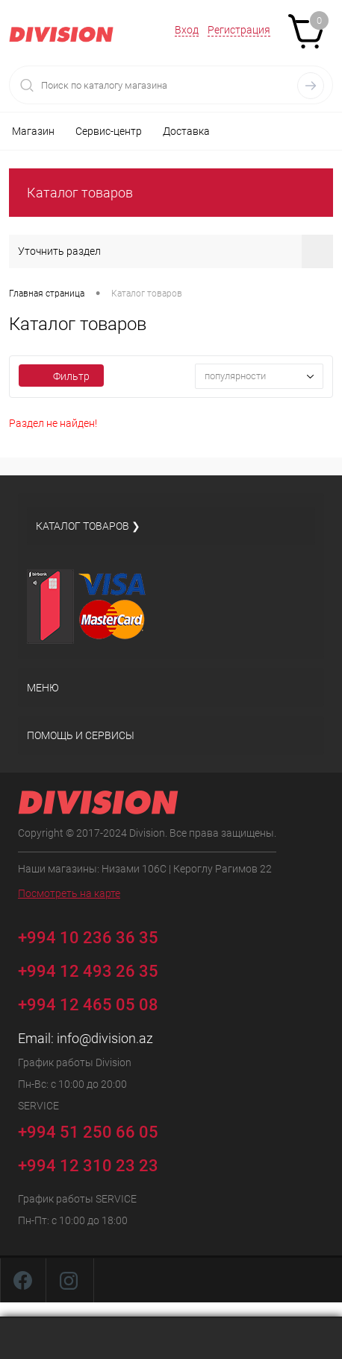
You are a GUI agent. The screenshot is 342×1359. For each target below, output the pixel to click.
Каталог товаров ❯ (88, 526)
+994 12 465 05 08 (88, 1005)
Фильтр (61, 376)
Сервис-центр (108, 131)
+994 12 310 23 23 (88, 1165)
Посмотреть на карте (69, 893)
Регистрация (239, 30)
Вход (187, 30)
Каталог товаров (80, 192)
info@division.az (105, 1038)
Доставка (186, 131)
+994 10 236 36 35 (99, 935)
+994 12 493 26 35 (88, 971)
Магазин (33, 131)
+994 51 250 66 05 (99, 1130)
